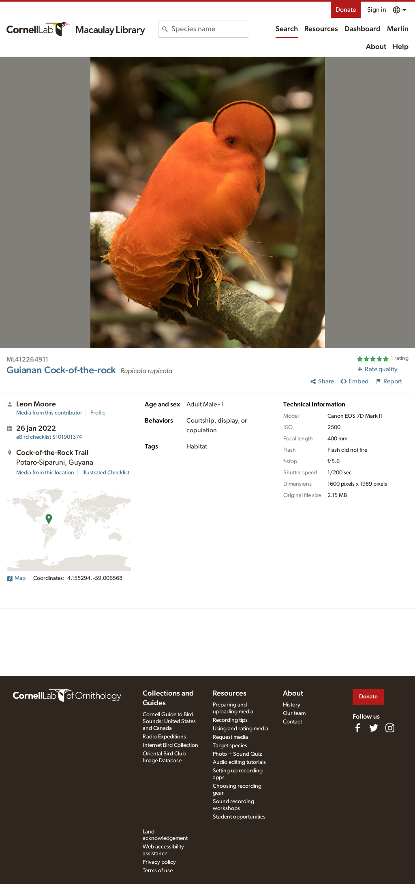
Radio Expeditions (164, 737)
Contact (292, 722)
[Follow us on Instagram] (390, 728)
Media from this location (45, 473)
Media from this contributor (49, 413)
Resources (321, 29)
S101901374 (49, 437)
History (291, 705)
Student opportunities (239, 817)
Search (287, 29)
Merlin (398, 29)
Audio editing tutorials (239, 762)
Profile (97, 413)
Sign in (376, 9)
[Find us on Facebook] (357, 728)
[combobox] (209, 29)
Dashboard (362, 29)
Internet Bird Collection (170, 745)
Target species (230, 746)
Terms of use (158, 870)
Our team (294, 713)
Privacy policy (159, 862)
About (376, 47)
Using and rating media (240, 729)
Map (16, 578)
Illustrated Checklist (105, 473)
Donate (346, 9)
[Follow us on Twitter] (374, 728)
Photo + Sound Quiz (237, 754)
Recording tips (230, 720)
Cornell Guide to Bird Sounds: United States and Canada (169, 721)
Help (401, 47)
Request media (230, 737)
